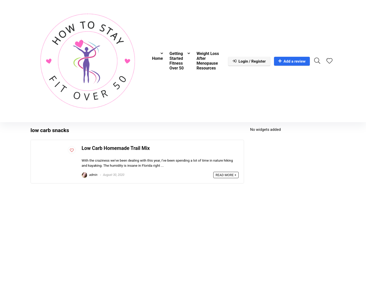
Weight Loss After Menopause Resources (207, 60)
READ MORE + (226, 175)
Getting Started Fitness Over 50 (177, 60)
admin (89, 175)
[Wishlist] (329, 61)
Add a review (292, 61)
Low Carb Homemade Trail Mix (116, 148)
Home (157, 58)
